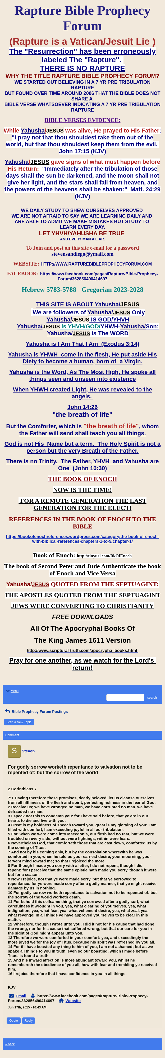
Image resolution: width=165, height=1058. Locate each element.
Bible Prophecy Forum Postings (36, 711)
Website (73, 1000)
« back (10, 1044)
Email (21, 996)
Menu (12, 691)
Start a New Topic (19, 722)
